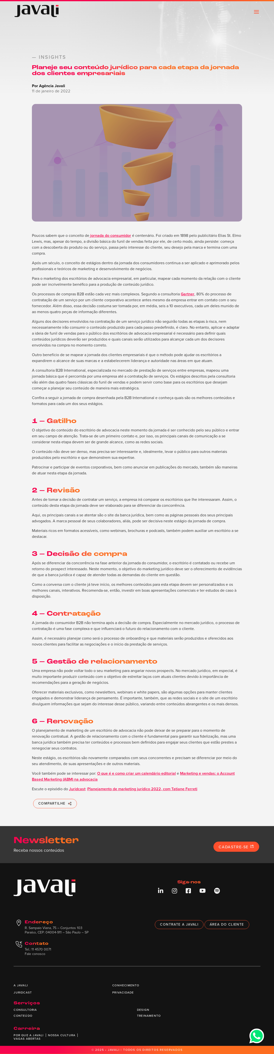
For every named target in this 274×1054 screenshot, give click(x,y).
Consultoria (25, 1010)
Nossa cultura (62, 1035)
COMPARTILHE (55, 803)
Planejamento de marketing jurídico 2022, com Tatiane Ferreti (142, 789)
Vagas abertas (27, 1038)
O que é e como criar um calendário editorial (136, 773)
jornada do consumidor (110, 235)
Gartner (187, 294)
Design (143, 1010)
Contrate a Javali (179, 924)
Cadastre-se (236, 847)
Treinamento (149, 1015)
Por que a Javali (29, 1035)
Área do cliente (227, 924)
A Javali (21, 985)
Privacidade (123, 992)
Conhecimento (125, 985)
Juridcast (77, 789)
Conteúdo (23, 1015)
